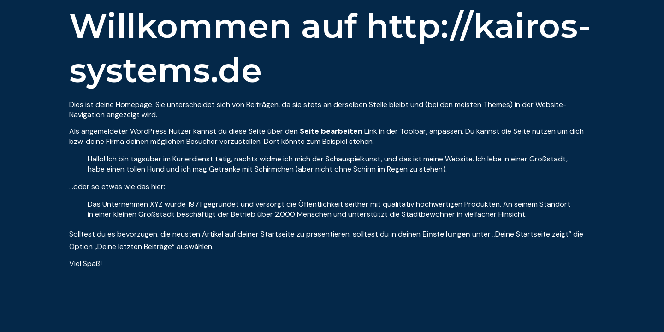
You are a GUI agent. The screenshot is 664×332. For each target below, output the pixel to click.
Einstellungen (446, 234)
